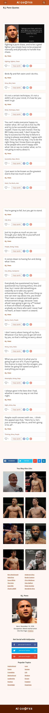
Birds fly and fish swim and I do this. (21, 73)
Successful (8, 159)
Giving (12, 247)
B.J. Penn (8, 56)
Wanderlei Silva (30, 589)
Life (26, 672)
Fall (6, 220)
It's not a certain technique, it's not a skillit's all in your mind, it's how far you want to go (23, 98)
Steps (19, 378)
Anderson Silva (29, 575)
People (7, 247)
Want (17, 110)
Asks (17, 183)
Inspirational (12, 666)
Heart (11, 320)
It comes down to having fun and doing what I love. (23, 260)
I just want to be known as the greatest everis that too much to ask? (23, 172)
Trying (16, 247)
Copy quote (17, 66)
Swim (13, 83)
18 (8, 66)
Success (27, 669)
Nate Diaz (11, 577)
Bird (10, 83)
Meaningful (8, 378)
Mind (6, 110)
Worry (18, 159)
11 (8, 251)
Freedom (27, 682)
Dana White (11, 580)
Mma (6, 83)
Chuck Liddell (12, 589)
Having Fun (15, 271)
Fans (10, 347)
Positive (10, 682)
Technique (12, 110)
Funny (10, 669)
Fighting (7, 61)
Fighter (13, 61)
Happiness (28, 685)
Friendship (11, 672)
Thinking (7, 434)
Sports (7, 320)
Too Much (12, 183)
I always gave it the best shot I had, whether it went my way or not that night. (21, 393)
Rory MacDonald (13, 575)
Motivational (12, 675)
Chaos (18, 61)
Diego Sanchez (29, 586)
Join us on (24, 644)
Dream (27, 679)
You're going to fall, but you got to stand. (23, 210)
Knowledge (11, 685)
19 (8, 163)
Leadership (11, 679)
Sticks (15, 347)
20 (8, 87)
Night (6, 405)
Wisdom (27, 675)
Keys (13, 159)
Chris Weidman (29, 580)
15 (8, 224)
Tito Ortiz (11, 583)
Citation (30, 631)
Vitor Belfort (29, 583)
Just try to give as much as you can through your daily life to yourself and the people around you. (22, 234)
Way (14, 405)
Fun (6, 271)
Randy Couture (29, 577)
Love (26, 666)
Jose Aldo (10, 586)
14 (8, 114)
